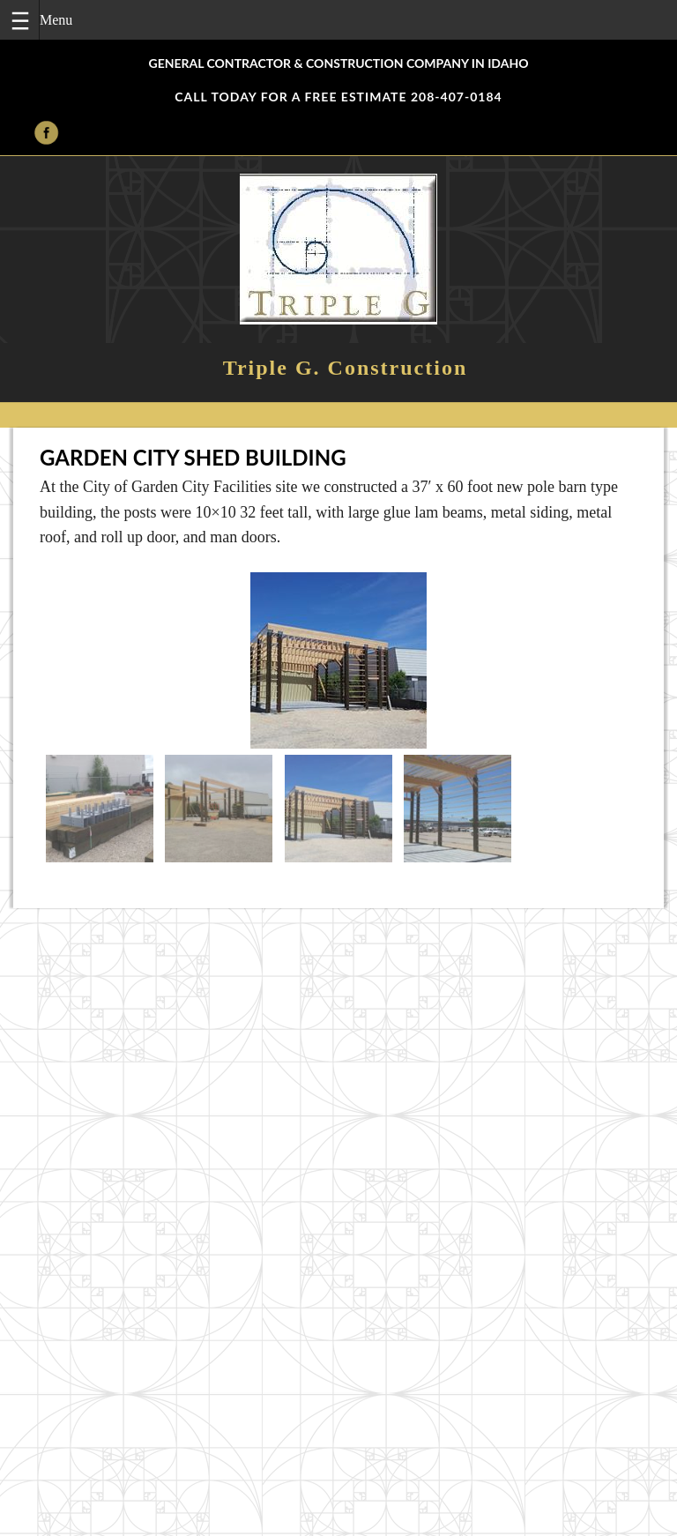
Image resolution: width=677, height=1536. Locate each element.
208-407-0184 (456, 96)
